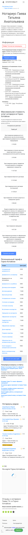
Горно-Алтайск (8, 8)
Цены (14, 520)
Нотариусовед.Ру (11, 2)
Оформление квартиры (8, 326)
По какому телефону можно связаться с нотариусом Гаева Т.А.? (12, 389)
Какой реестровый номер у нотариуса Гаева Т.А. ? (13, 396)
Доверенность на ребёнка (9, 284)
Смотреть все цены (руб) (12, 359)
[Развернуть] (24, 2)
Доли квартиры (6, 329)
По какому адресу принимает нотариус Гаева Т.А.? (14, 385)
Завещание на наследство (9, 313)
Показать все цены (8, 253)
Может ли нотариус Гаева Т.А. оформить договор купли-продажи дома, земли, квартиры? (12, 368)
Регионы (4, 523)
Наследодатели (17, 523)
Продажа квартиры (7, 333)
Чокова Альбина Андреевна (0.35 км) (11, 434)
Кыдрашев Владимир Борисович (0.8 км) (9, 449)
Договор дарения (7, 291)
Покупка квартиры (7, 336)
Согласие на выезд (7, 305)
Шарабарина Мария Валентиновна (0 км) (8, 407)
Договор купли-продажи (9, 287)
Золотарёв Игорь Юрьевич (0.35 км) (10, 420)
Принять (18, 530)
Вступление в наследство (9, 309)
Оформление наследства (9, 316)
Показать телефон (9, 58)
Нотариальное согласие (9, 298)
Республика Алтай (7, 6)
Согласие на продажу (8, 302)
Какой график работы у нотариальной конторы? (11, 392)
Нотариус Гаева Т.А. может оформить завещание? (11, 382)
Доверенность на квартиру (9, 274)
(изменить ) (16, 8)
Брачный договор (7, 295)
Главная (4, 520)
